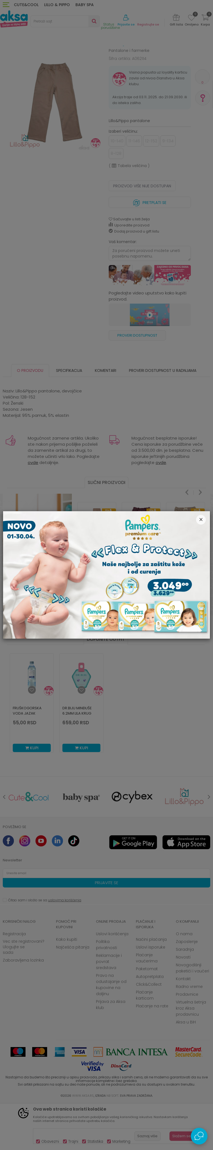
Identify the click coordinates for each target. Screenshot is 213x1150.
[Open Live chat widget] (199, 1136)
